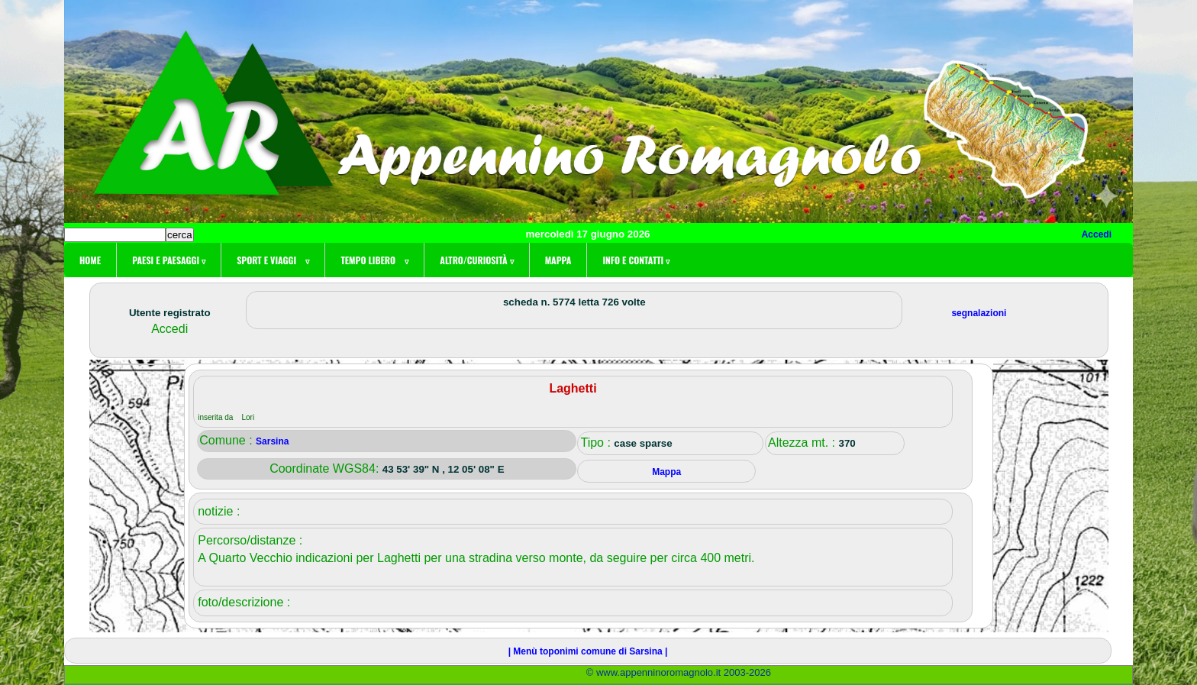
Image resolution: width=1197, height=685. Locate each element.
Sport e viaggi (273, 260)
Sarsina (272, 441)
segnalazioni (978, 313)
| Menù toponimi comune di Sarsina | (588, 651)
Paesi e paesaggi (168, 260)
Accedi (1097, 234)
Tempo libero (374, 260)
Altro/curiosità (476, 260)
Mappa (558, 260)
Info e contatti (635, 260)
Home (90, 260)
